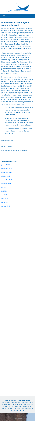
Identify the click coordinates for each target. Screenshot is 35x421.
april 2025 (4, 198)
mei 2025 (4, 195)
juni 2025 (4, 191)
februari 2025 (5, 206)
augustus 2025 (6, 183)
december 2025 (6, 168)
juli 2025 (4, 187)
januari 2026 (5, 165)
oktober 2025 (5, 176)
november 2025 (6, 172)
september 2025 (6, 180)
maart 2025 (5, 202)
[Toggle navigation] (4, 16)
